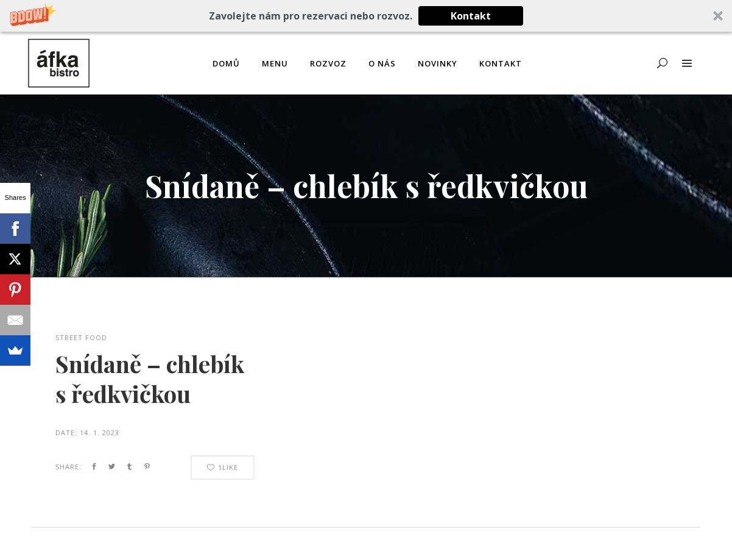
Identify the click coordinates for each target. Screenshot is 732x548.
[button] (366, 16)
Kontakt (471, 16)
